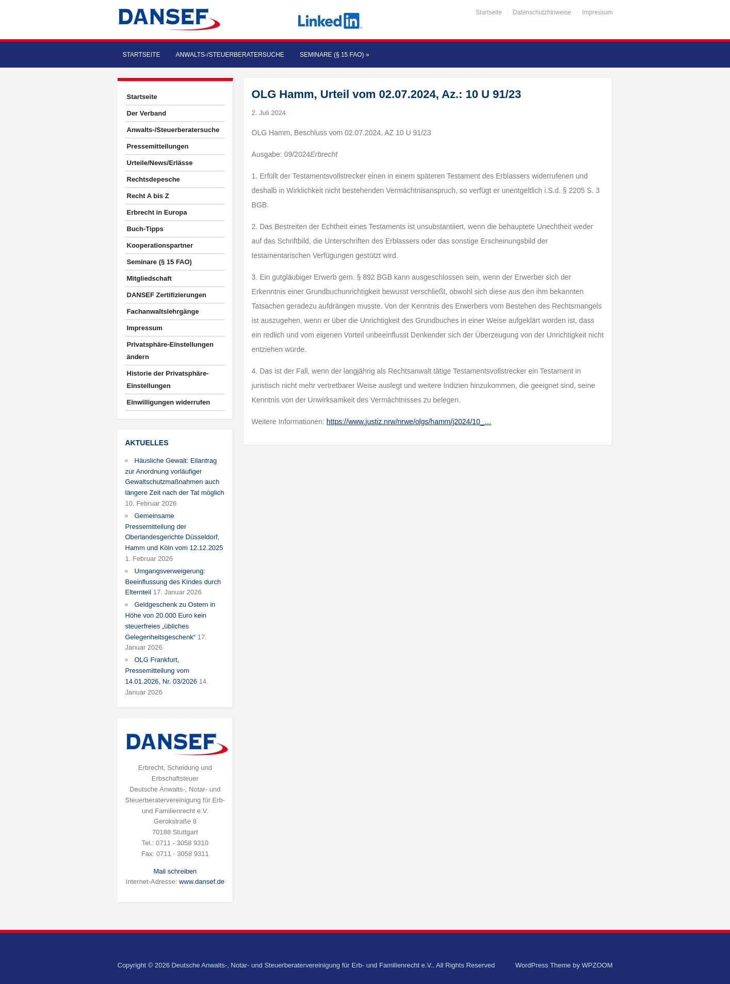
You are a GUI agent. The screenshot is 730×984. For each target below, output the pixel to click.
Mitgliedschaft (149, 278)
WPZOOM (597, 965)
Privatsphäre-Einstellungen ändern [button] (170, 351)
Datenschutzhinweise (542, 12)
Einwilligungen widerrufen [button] (168, 402)
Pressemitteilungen (158, 146)
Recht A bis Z (148, 196)
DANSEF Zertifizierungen (167, 295)
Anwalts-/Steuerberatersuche (229, 54)
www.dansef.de (201, 881)
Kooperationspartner (160, 245)
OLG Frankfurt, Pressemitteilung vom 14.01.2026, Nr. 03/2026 (161, 670)
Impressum (597, 12)
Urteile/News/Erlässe (160, 163)
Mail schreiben (175, 871)
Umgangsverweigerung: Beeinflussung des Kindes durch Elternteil (173, 581)
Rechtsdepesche (153, 179)
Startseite (489, 12)
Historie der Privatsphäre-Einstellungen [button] (168, 379)
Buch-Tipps (145, 229)
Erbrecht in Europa (157, 212)
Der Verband (147, 113)
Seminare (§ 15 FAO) (334, 54)
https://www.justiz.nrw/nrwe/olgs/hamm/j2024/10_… (409, 421)
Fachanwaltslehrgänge (163, 311)
